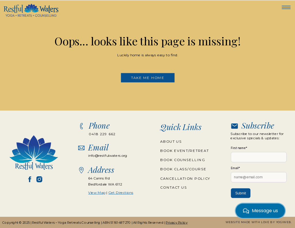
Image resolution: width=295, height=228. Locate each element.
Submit (240, 193)
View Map (96, 192)
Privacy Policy (177, 223)
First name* (239, 148)
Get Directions (120, 192)
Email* (235, 168)
